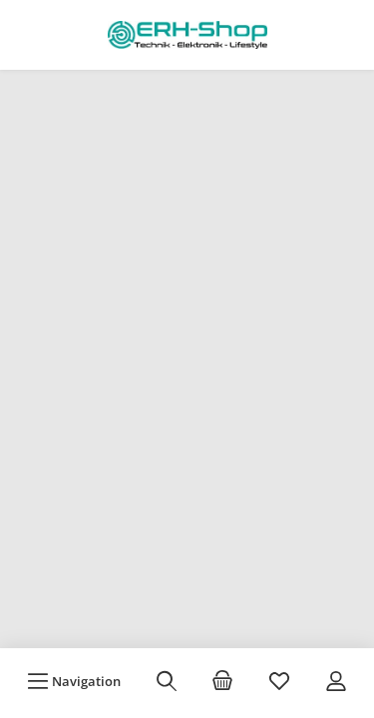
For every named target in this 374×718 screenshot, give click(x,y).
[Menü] (74, 681)
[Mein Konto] (336, 681)
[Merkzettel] (279, 681)
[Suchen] (166, 681)
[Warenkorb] (222, 681)
